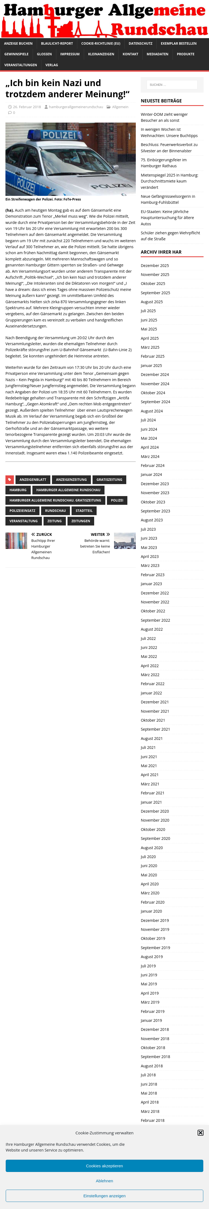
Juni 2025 (149, 320)
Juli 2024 (148, 420)
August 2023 (152, 520)
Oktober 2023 (153, 502)
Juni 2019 (149, 974)
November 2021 (155, 711)
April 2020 (150, 883)
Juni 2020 (149, 865)
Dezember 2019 (155, 920)
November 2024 (155, 383)
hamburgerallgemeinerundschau (76, 106)
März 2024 (150, 456)
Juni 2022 (149, 647)
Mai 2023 (149, 547)
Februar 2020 (152, 902)
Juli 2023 (148, 529)
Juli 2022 (148, 638)
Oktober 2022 (153, 610)
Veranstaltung (24, 521)
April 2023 (150, 556)
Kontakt (130, 54)
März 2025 (150, 347)
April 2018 (150, 1102)
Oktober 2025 (153, 283)
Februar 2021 (152, 792)
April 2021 (150, 774)
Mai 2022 (149, 656)
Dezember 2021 (155, 701)
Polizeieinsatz (22, 510)
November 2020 (155, 820)
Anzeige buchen (18, 43)
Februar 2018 (152, 1120)
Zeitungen (81, 521)
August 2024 (152, 411)
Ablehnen (104, 1180)
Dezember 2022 (155, 593)
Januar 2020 (151, 911)
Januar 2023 (151, 583)
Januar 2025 (151, 365)
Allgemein (120, 106)
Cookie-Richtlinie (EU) (100, 43)
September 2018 (155, 1056)
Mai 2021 (149, 765)
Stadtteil (84, 510)
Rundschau (55, 510)
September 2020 (155, 838)
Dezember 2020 (155, 811)
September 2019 (155, 947)
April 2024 (150, 447)
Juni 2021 (149, 756)
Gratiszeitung (109, 479)
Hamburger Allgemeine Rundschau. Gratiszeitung (55, 500)
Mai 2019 (149, 983)
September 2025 (155, 292)
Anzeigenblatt (33, 479)
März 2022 (150, 674)
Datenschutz (140, 43)
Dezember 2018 (155, 1029)
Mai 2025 (149, 329)
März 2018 (150, 1111)
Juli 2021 (148, 747)
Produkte (186, 54)
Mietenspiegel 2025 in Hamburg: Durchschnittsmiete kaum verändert (169, 181)
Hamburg (18, 490)
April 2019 (150, 993)
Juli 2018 (148, 1074)
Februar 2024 (152, 465)
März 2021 (150, 783)
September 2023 (155, 511)
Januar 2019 (151, 1020)
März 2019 (150, 1002)
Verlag (51, 65)
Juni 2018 (149, 1084)
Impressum (70, 54)
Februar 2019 (152, 1011)
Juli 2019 (148, 965)
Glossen (44, 54)
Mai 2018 (149, 1093)
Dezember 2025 (155, 265)
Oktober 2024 (153, 392)
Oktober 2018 (153, 1047)
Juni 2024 (149, 429)
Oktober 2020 (153, 829)
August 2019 (152, 956)
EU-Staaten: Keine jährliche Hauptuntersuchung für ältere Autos (167, 217)
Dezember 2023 (155, 483)
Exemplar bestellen (179, 43)
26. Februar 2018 (27, 106)
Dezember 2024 (155, 374)
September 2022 (155, 620)
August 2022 (152, 629)
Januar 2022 (151, 692)
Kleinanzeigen (101, 54)
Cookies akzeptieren (104, 1166)
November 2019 (155, 929)
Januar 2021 (151, 802)
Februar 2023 (152, 574)
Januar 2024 (151, 474)
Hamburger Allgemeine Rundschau (68, 490)
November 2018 (155, 1038)
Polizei (117, 500)
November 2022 (155, 601)
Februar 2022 (152, 683)
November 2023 (155, 492)
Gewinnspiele (16, 54)
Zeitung (55, 521)
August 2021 (152, 738)
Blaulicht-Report (57, 43)
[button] (200, 1132)
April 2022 (150, 665)
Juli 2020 (148, 856)
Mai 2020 (149, 874)
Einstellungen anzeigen (104, 1195)
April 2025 (150, 338)
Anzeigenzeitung (71, 479)
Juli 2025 (148, 310)
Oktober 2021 (153, 720)
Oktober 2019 (153, 938)
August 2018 (152, 1065)
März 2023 (150, 565)
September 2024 (155, 401)
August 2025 (152, 301)
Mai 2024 (149, 438)
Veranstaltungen (20, 65)
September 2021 (155, 729)
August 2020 (152, 847)
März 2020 (150, 892)
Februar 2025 (152, 356)
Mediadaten (157, 54)
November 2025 (155, 274)
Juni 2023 (149, 538)
